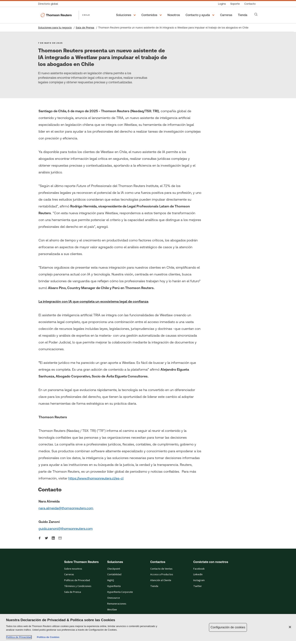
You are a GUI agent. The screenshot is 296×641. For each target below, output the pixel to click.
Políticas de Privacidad (77, 580)
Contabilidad (114, 574)
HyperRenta (114, 586)
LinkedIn (198, 574)
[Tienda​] (243, 15)
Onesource (113, 598)
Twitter (197, 586)
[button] (126, 15)
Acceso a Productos (161, 574)
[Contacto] (250, 4)
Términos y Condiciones (77, 586)
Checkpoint (113, 569)
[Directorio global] (49, 4)
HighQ (110, 580)
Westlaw (112, 609)
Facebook (199, 569)
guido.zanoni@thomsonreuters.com (66, 528)
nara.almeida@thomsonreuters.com (66, 508)
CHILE (86, 15)
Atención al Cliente (160, 580)
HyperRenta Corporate (120, 592)
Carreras (69, 574)
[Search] (256, 14)
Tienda (154, 586)
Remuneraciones (116, 603)
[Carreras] (227, 15)
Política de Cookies (48, 637)
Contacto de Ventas (161, 569)
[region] (148, 627)
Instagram (199, 580)
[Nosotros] (174, 15)
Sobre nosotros (73, 569)
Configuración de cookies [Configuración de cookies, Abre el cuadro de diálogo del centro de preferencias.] (228, 627)
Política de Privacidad (18, 637)
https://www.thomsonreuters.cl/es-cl (95, 478)
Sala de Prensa (85, 27)
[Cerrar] (290, 627)
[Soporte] (235, 4)
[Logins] (222, 4)
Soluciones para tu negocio (55, 27)
